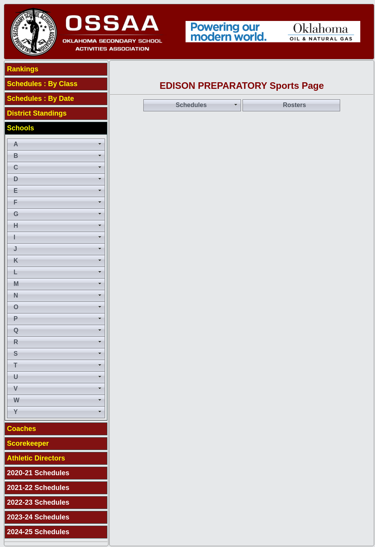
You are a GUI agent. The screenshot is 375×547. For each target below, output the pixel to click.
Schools (20, 128)
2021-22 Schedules (38, 488)
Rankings (22, 69)
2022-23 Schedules (38, 502)
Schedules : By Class (42, 84)
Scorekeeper (28, 443)
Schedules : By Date (40, 98)
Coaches (21, 429)
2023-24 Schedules (38, 517)
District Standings (37, 113)
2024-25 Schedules (38, 532)
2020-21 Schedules (38, 473)
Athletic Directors (36, 458)
